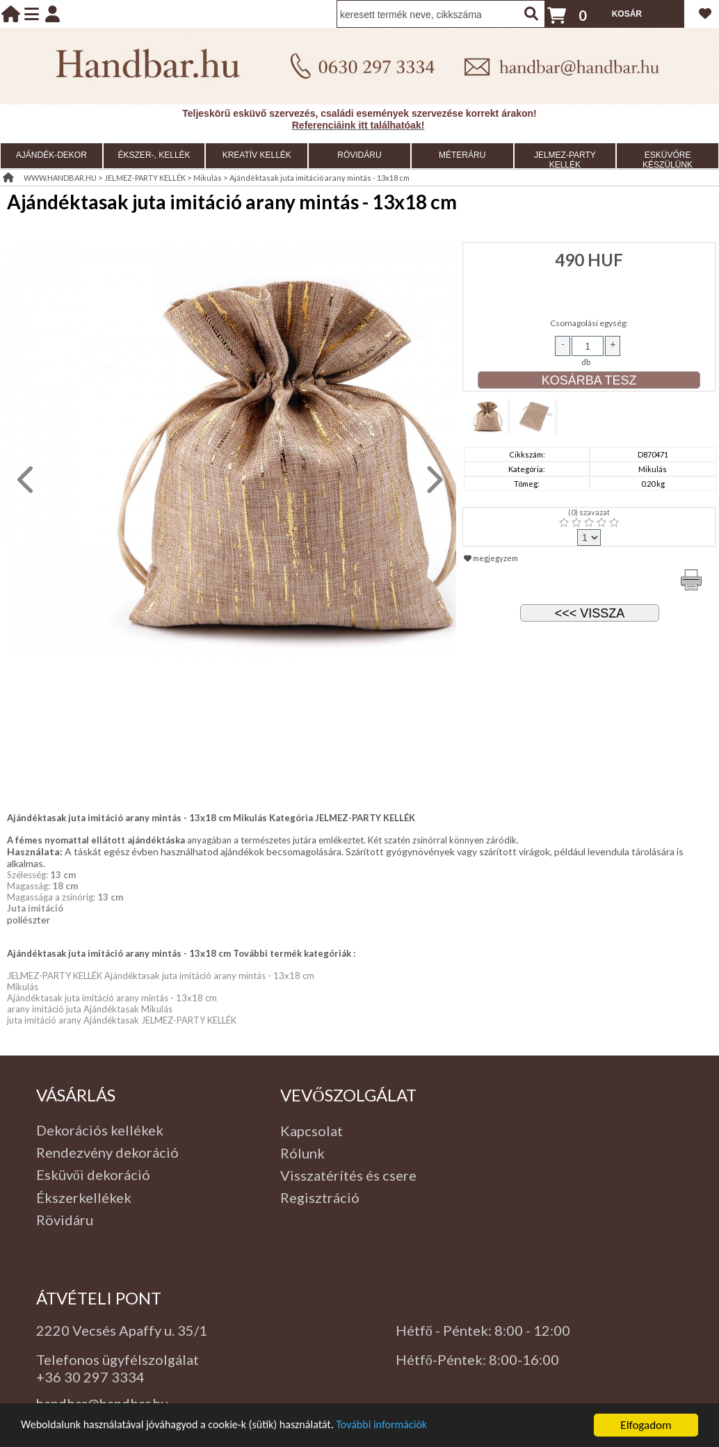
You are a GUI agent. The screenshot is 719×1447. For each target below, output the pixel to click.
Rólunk (302, 1153)
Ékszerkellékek (83, 1197)
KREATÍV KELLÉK (257, 155)
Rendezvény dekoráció (107, 1152)
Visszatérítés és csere (348, 1175)
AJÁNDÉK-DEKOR (51, 155)
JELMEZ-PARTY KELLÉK (565, 159)
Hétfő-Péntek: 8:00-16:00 (477, 1359)
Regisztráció (320, 1197)
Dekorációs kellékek (99, 1130)
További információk (403, 1430)
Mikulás (207, 177)
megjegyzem (491, 558)
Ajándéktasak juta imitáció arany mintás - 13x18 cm (319, 177)
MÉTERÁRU (462, 155)
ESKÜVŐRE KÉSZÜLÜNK (668, 159)
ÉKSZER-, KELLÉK (154, 155)
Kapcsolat (311, 1130)
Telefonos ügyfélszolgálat (117, 1359)
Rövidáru (64, 1219)
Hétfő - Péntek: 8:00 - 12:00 (483, 1330)
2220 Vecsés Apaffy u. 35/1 (121, 1330)
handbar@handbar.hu (102, 1403)
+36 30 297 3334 (90, 1376)
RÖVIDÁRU (359, 155)
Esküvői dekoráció (93, 1174)
